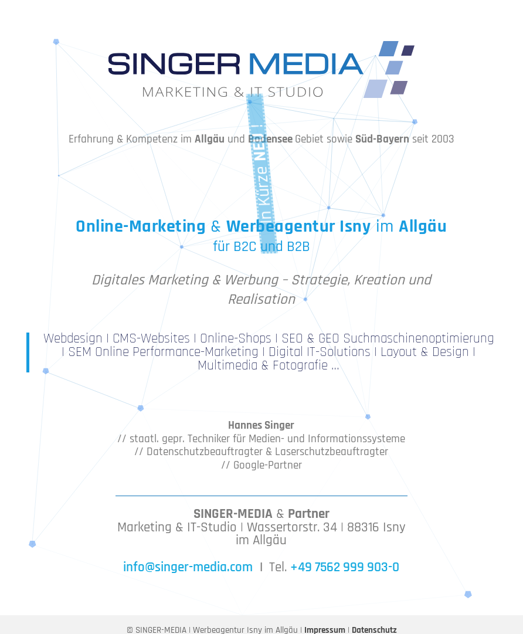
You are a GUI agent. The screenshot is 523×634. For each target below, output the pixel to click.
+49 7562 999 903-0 (344, 567)
